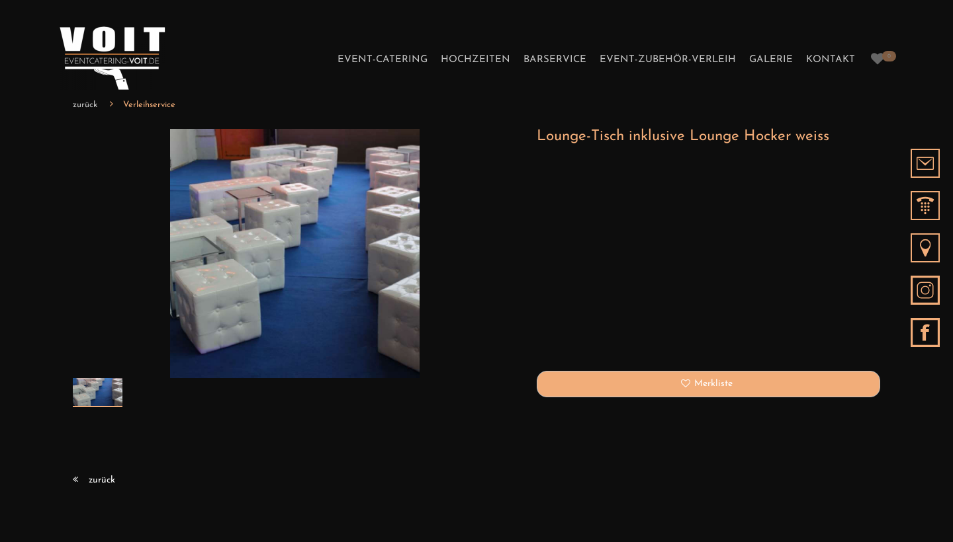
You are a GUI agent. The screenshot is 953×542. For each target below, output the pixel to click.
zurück (85, 104)
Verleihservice (149, 104)
